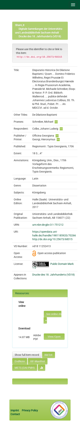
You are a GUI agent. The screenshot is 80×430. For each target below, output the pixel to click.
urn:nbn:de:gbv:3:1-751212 (47, 224)
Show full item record (27, 354)
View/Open (54, 336)
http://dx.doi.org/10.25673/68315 (52, 239)
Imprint (15, 410)
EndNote (20, 361)
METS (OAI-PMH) (25, 367)
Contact (15, 414)
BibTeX (49, 354)
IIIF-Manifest (37, 361)
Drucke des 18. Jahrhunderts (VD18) (40, 36)
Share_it (19, 25)
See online (53, 313)
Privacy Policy (30, 410)
